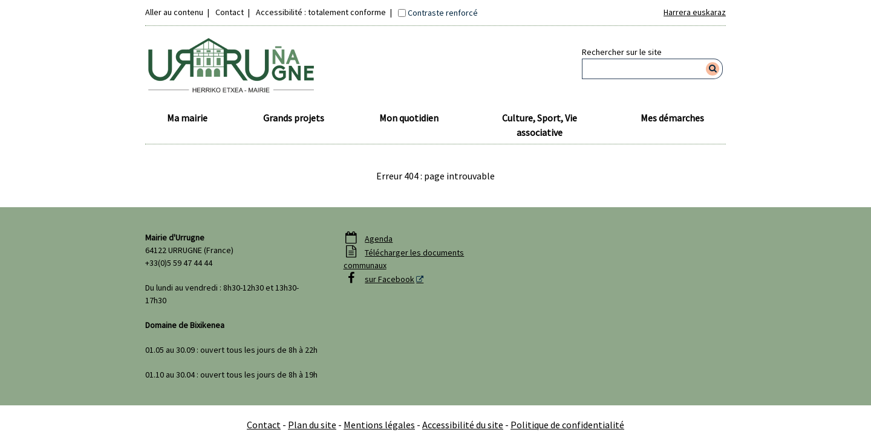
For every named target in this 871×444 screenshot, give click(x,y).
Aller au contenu (174, 12)
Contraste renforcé (443, 12)
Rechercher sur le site (622, 52)
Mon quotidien (409, 118)
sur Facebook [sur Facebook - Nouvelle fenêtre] (389, 279)
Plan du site (312, 425)
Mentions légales (379, 425)
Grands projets (293, 118)
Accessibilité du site (462, 425)
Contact (229, 12)
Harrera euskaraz (695, 12)
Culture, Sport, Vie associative (539, 125)
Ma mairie (187, 118)
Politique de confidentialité (567, 425)
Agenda (379, 238)
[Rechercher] (713, 69)
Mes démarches (672, 118)
